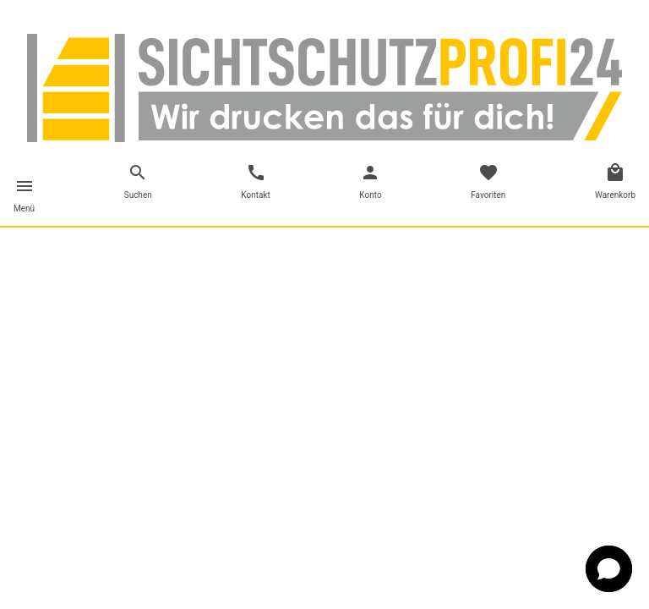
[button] (609, 569)
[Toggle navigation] (24, 197)
